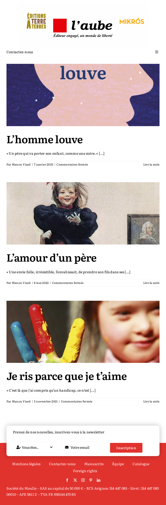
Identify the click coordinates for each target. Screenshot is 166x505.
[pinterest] (91, 480)
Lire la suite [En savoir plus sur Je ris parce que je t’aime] (151, 401)
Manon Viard (21, 164)
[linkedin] (98, 480)
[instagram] (83, 480)
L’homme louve (44, 138)
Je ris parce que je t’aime (66, 375)
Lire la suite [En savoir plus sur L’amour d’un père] (151, 283)
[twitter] (75, 480)
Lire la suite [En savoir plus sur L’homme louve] (151, 164)
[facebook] (67, 480)
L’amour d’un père (51, 257)
